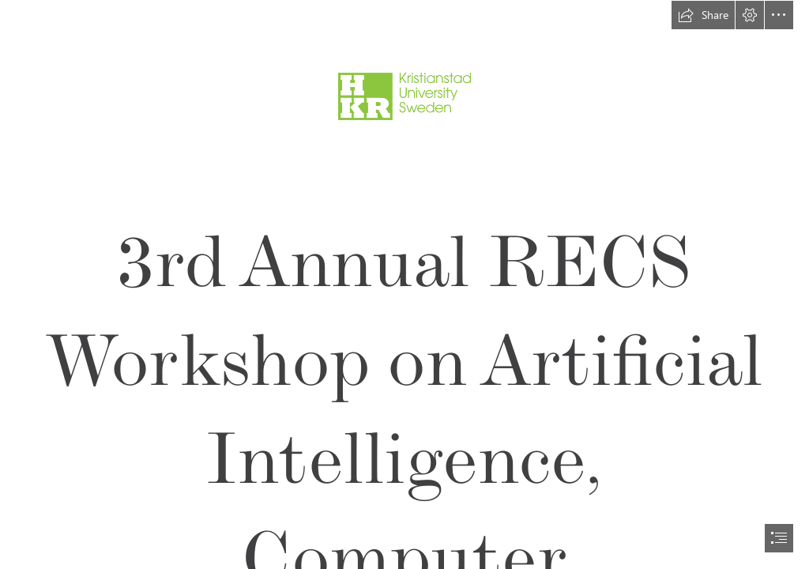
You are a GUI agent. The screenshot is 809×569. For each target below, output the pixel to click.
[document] (404, 284)
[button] (703, 15)
